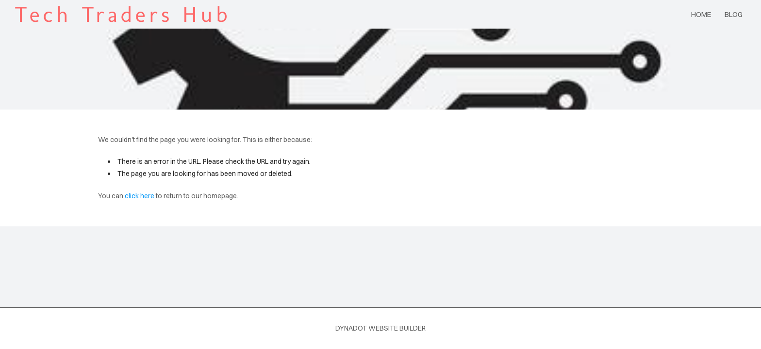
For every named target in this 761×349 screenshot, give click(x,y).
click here (139, 195)
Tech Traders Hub (123, 14)
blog (734, 14)
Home (701, 14)
